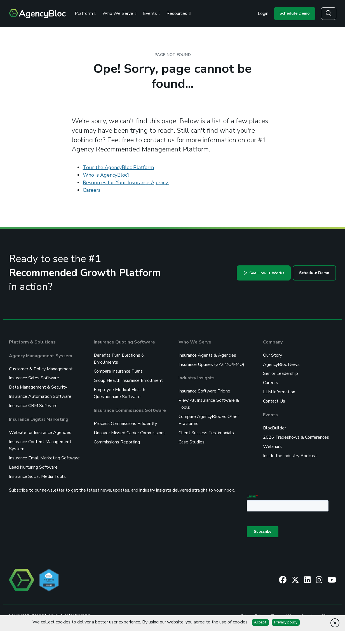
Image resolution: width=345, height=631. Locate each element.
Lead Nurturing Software (33, 464)
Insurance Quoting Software (124, 342)
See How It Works (264, 273)
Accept (260, 622)
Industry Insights (197, 377)
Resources (178, 13)
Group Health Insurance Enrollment (128, 380)
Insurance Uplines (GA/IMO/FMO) (211, 364)
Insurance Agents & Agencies (207, 355)
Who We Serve (195, 342)
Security (308, 612)
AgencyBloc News (281, 364)
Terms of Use (283, 612)
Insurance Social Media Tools (37, 473)
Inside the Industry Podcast (290, 453)
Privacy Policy (253, 612)
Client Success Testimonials (206, 430)
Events (151, 13)
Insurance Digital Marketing (38, 418)
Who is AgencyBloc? (107, 175)
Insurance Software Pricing (204, 390)
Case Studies (192, 439)
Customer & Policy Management (41, 368)
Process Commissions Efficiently (125, 422)
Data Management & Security (38, 386)
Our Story (272, 355)
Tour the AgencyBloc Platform (118, 167)
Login (263, 13)
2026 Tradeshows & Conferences (296, 435)
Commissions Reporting (117, 439)
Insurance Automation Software (40, 395)
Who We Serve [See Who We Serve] (119, 13)
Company (273, 342)
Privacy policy (285, 622)
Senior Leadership (280, 373)
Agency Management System (40, 355)
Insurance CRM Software (33, 404)
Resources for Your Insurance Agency (126, 182)
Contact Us (274, 400)
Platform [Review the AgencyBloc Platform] (85, 13)
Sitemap (328, 612)
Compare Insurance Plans (118, 371)
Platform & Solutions (32, 342)
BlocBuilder (274, 426)
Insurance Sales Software (34, 377)
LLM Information (279, 391)
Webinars (272, 444)
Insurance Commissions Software (130, 409)
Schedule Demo (295, 13)
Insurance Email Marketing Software (44, 455)
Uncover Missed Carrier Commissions (130, 430)
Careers (91, 190)
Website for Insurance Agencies (40, 430)
